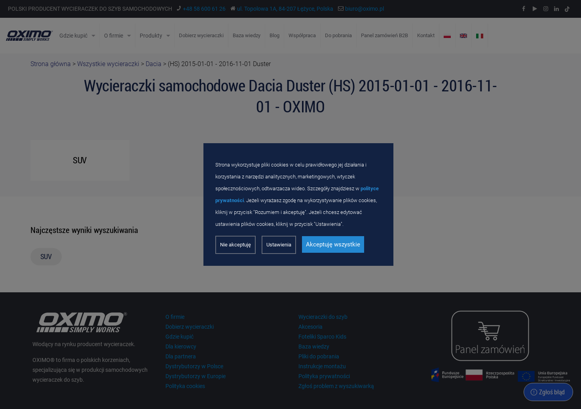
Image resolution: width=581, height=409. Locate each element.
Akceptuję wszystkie (333, 244)
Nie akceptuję (235, 245)
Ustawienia (278, 245)
